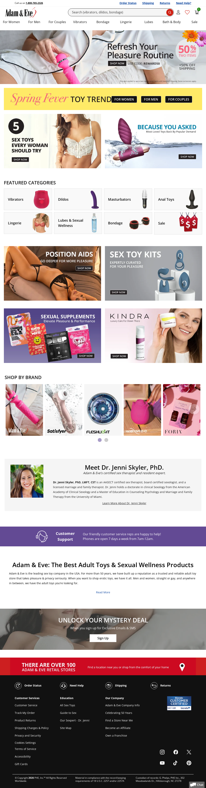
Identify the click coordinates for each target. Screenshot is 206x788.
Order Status (127, 3)
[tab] (100, 440)
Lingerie (126, 22)
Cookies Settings (25, 743)
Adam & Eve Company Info (122, 705)
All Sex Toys (67, 705)
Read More (103, 592)
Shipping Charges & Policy (32, 728)
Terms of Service (25, 749)
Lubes (148, 22)
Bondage (102, 22)
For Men (34, 22)
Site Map (65, 728)
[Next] (194, 409)
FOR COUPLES (178, 99)
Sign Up (103, 638)
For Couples (57, 22)
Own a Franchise (116, 735)
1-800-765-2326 (34, 3)
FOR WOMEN (124, 99)
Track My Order (25, 713)
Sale (194, 22)
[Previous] (12, 409)
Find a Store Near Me (119, 720)
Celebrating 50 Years (118, 713)
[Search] (121, 12)
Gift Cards (21, 764)
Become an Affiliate (117, 728)
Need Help (72, 685)
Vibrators (80, 22)
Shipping (148, 3)
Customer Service (26, 705)
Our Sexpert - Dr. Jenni (74, 720)
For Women (11, 22)
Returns (165, 3)
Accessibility (23, 756)
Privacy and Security (28, 735)
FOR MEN (151, 99)
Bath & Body (172, 22)
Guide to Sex (68, 713)
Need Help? (183, 3)
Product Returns (25, 720)
